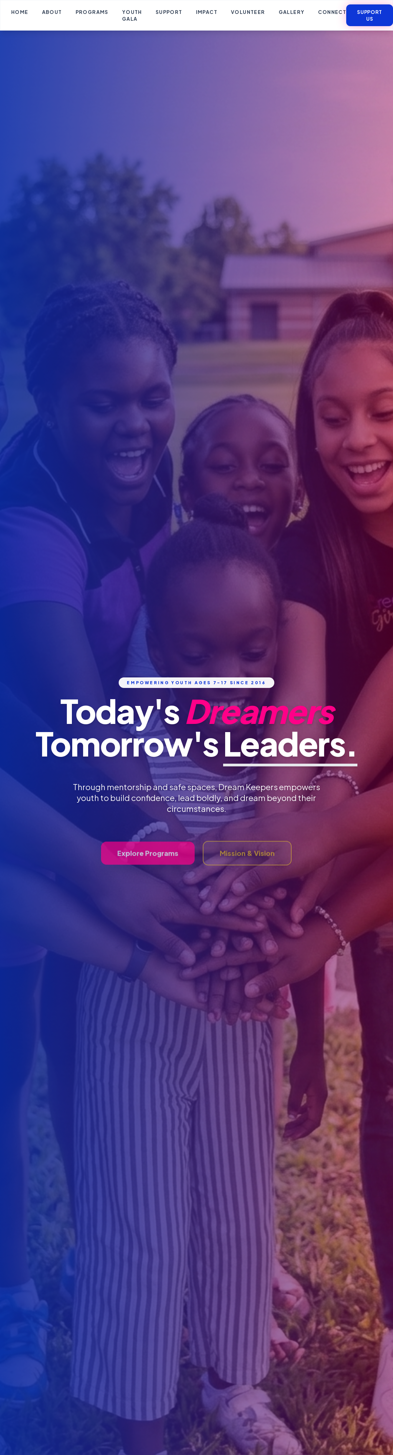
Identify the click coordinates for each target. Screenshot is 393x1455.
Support (169, 12)
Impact (206, 12)
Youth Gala (132, 15)
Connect (332, 12)
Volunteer (248, 12)
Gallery (292, 12)
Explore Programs (147, 864)
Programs (92, 12)
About (52, 12)
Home (19, 12)
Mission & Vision (247, 864)
